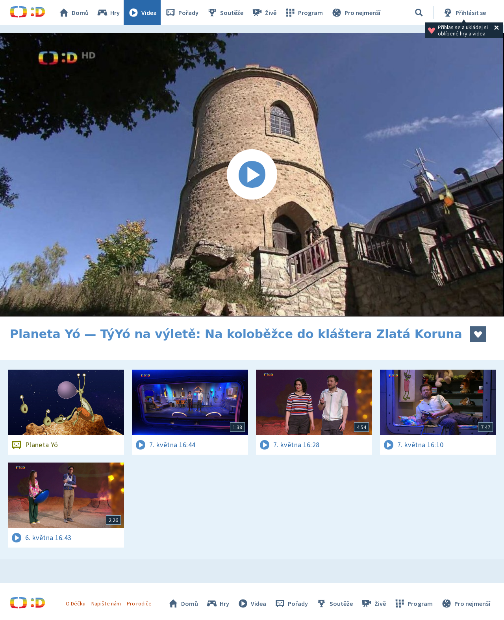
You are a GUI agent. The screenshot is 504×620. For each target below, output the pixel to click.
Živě (263, 13)
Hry (108, 13)
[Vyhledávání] (419, 12)
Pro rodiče (139, 603)
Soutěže (224, 13)
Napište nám (105, 603)
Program (303, 13)
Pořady (181, 13)
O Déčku (75, 603)
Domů (73, 13)
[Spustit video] (252, 174)
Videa (142, 13)
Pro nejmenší (355, 13)
